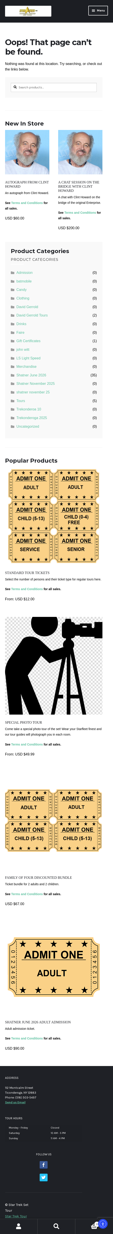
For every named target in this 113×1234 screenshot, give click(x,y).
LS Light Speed (28, 358)
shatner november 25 (33, 392)
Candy (21, 290)
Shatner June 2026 (31, 375)
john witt (22, 349)
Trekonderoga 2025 (31, 418)
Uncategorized (27, 426)
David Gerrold (27, 307)
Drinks (21, 324)
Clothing (22, 298)
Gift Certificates (28, 341)
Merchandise (26, 366)
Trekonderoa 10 (28, 409)
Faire (20, 332)
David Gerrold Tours (32, 315)
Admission (24, 273)
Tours (20, 401)
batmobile (23, 281)
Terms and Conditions (27, 203)
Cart (87, 1223)
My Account (19, 1226)
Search (56, 1226)
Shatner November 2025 (35, 383)
